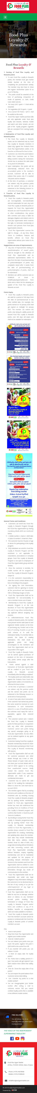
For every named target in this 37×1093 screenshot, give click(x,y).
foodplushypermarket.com (16, 1088)
